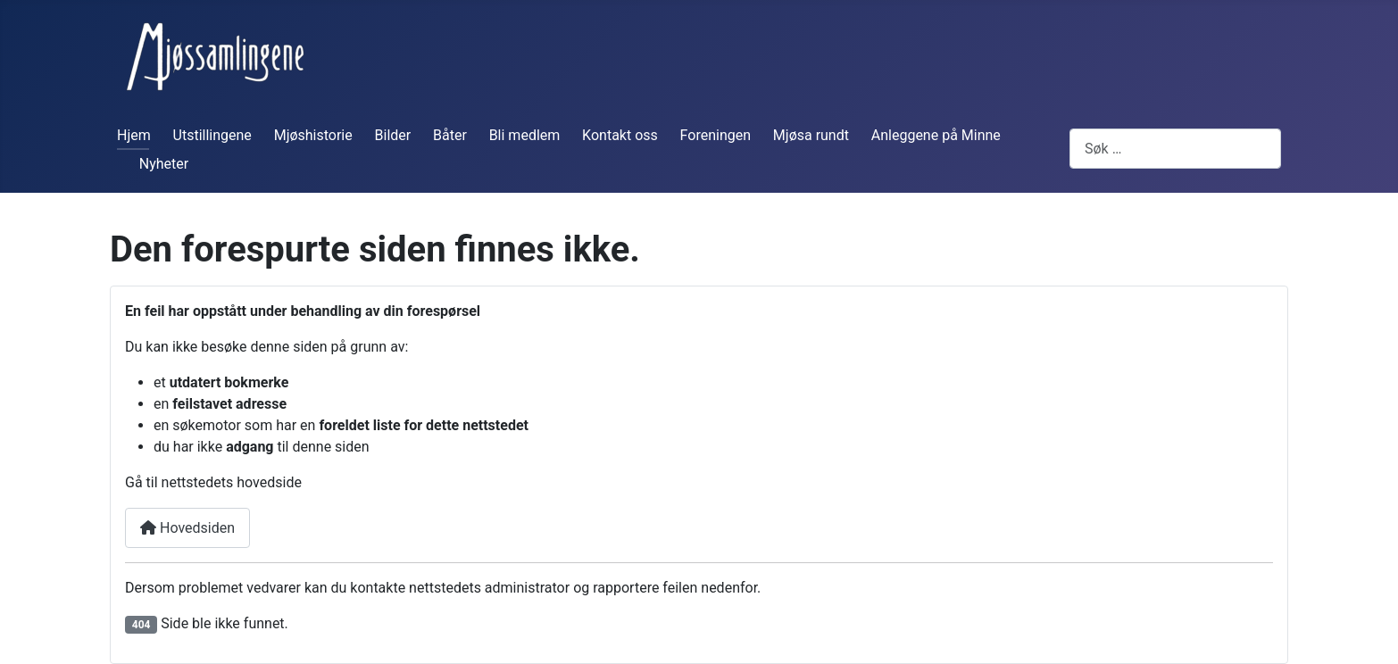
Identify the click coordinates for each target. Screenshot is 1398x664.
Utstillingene (212, 135)
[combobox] (1175, 149)
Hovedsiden (187, 527)
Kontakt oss (620, 135)
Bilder (393, 135)
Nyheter (163, 163)
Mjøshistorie (313, 135)
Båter (450, 135)
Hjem (134, 135)
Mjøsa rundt (811, 135)
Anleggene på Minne (936, 135)
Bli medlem (525, 135)
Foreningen (715, 135)
